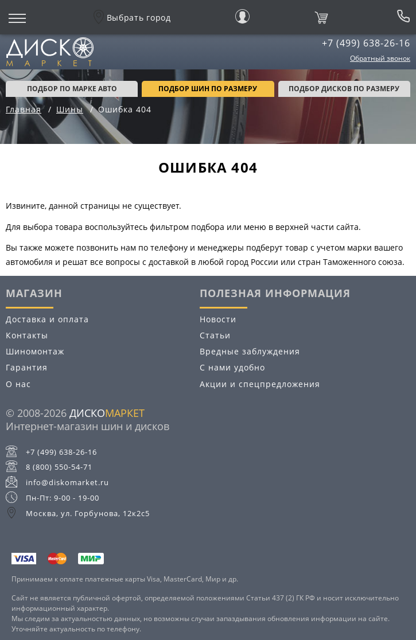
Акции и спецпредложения (260, 383)
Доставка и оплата (47, 319)
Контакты (27, 335)
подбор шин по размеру (207, 88)
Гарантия (27, 367)
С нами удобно (232, 367)
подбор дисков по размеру (344, 88)
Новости (218, 319)
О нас (18, 383)
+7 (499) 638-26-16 (366, 43)
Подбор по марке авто (72, 88)
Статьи (215, 335)
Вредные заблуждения (250, 351)
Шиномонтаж (35, 351)
